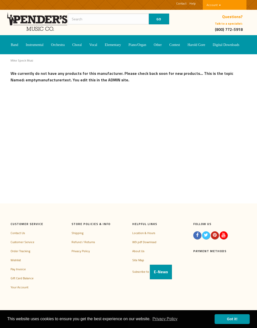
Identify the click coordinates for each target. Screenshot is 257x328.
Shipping (77, 233)
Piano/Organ (137, 45)
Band (14, 45)
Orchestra (58, 45)
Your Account (19, 287)
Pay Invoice (18, 269)
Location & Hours (143, 233)
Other (158, 45)
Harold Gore (196, 45)
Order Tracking (20, 251)
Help (192, 3)
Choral (77, 45)
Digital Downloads (226, 45)
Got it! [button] (232, 319)
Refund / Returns (83, 242)
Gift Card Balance (22, 278)
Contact (181, 3)
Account (214, 5)
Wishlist (16, 260)
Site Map (138, 260)
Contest (174, 45)
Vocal (93, 45)
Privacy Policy (81, 251)
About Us (138, 251)
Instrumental (35, 45)
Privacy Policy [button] (164, 319)
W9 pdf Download (144, 242)
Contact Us (18, 233)
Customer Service (22, 242)
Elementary (113, 45)
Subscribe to (152, 271)
